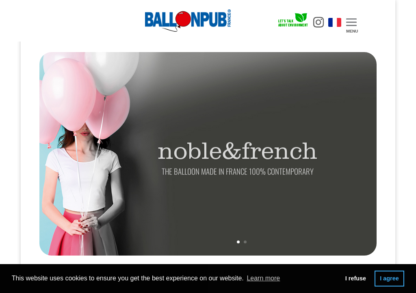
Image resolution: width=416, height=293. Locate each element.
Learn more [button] (263, 278)
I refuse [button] (355, 278)
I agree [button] (389, 278)
